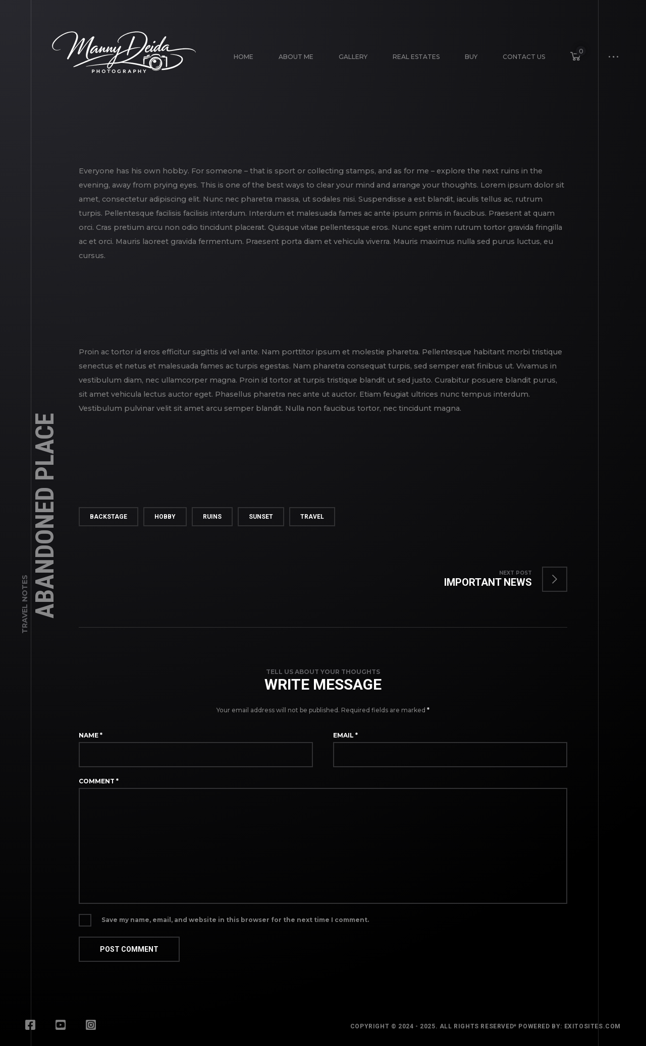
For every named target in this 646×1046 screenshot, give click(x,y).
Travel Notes (24, 604)
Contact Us (524, 56)
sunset (261, 516)
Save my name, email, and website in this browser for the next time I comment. (235, 920)
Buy (471, 56)
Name (90, 735)
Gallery (353, 56)
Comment (99, 781)
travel (312, 516)
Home (243, 56)
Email (345, 735)
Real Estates (416, 56)
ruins (212, 516)
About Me (296, 56)
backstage (108, 516)
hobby (165, 516)
